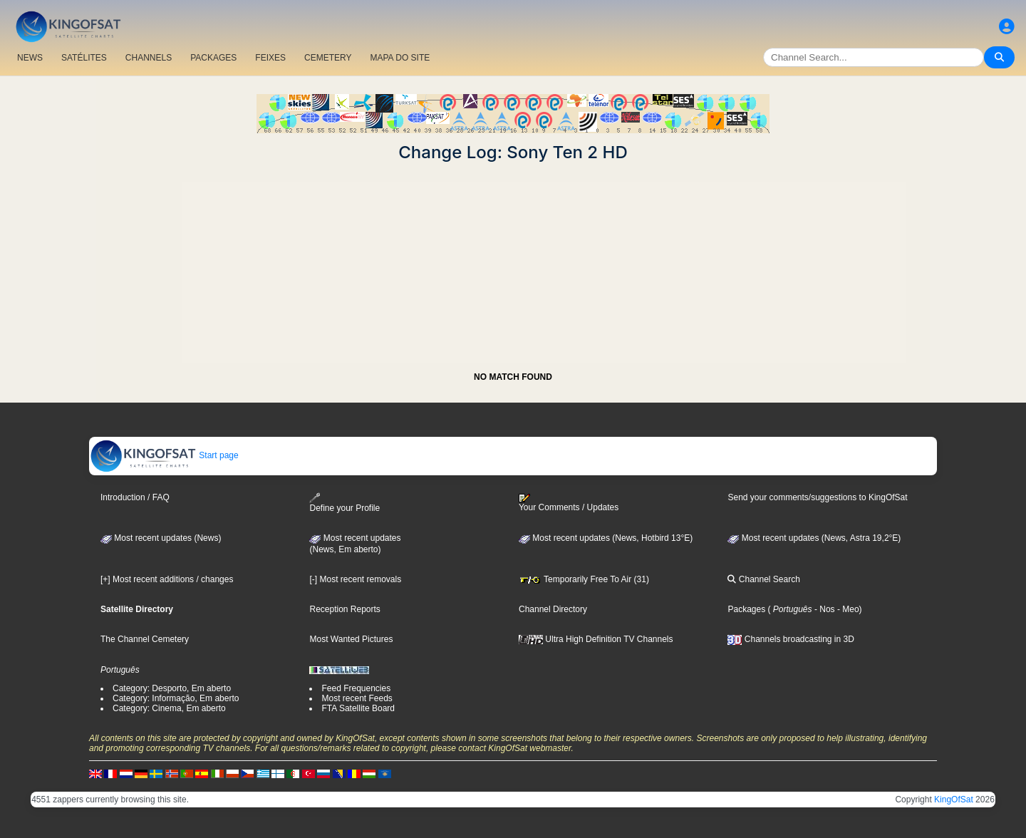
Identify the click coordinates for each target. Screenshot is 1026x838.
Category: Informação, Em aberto (176, 698)
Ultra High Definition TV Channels (596, 639)
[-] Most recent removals (355, 579)
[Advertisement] (513, 262)
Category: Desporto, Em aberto (172, 688)
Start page (164, 455)
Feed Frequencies (355, 688)
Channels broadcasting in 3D (790, 639)
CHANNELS (148, 58)
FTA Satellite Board (358, 708)
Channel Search (763, 579)
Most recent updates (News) (160, 538)
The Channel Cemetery (144, 639)
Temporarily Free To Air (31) (584, 579)
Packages (746, 609)
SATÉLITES (84, 58)
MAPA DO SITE (400, 58)
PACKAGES (213, 58)
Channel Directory (553, 609)
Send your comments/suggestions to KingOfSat (817, 497)
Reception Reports (344, 609)
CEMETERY (327, 58)
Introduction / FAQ (135, 497)
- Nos (823, 609)
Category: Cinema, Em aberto (169, 708)
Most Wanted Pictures (351, 639)
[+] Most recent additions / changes (166, 579)
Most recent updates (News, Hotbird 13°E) (606, 538)
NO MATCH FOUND (513, 377)
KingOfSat (953, 800)
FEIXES (270, 58)
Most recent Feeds (356, 698)
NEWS (30, 58)
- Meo (847, 609)
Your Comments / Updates (568, 503)
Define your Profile (344, 502)
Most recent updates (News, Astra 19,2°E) (814, 538)
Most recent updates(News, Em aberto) (354, 543)
